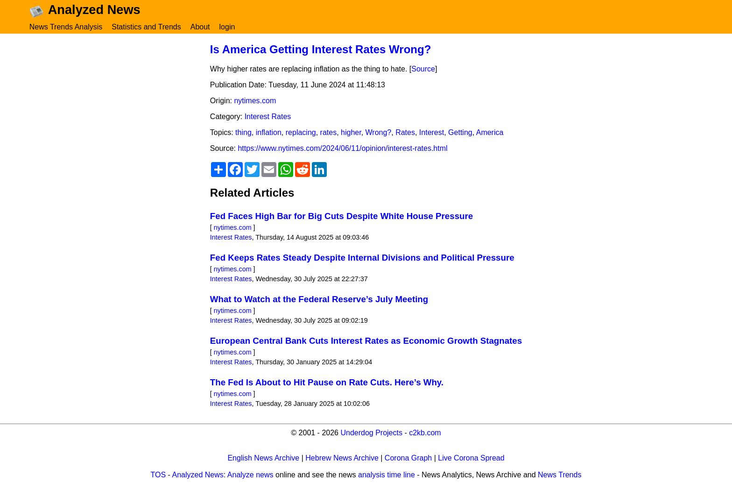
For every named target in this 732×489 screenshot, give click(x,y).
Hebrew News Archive (342, 463)
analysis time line (386, 480)
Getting (460, 138)
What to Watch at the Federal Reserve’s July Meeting (319, 304)
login (227, 27)
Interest (431, 138)
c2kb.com (425, 438)
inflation (269, 138)
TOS (158, 480)
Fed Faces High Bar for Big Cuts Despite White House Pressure (341, 221)
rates (328, 138)
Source (423, 74)
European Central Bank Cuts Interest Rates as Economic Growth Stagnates (366, 346)
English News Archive (263, 463)
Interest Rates (268, 122)
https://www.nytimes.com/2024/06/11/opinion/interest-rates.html (342, 153)
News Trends (559, 480)
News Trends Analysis (66, 27)
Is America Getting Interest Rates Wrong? (320, 54)
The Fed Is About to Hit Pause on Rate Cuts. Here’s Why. (326, 387)
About (200, 27)
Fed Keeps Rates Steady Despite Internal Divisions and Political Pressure (362, 263)
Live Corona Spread (471, 463)
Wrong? (379, 138)
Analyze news (250, 480)
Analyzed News (198, 480)
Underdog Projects (371, 438)
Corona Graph (408, 463)
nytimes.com (255, 106)
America (490, 138)
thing (243, 138)
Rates (405, 138)
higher (351, 138)
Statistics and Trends (146, 27)
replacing (301, 138)
